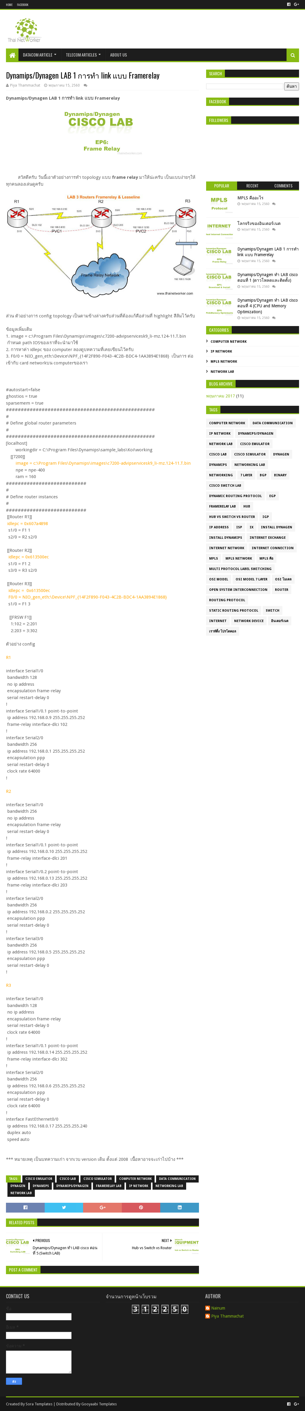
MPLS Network (224, 362)
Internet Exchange (268, 538)
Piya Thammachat (227, 1316)
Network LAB (21, 1193)
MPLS (213, 558)
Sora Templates (39, 1404)
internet (218, 621)
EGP (272, 496)
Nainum (218, 1308)
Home (9, 4)
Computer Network (135, 1178)
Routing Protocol (227, 600)
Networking (221, 475)
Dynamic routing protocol (235, 496)
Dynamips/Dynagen (72, 1186)
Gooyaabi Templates (99, 1404)
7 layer (246, 475)
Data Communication (177, 1178)
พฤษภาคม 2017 (220, 396)
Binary (280, 475)
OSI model (218, 579)
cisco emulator (38, 1178)
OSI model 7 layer (251, 579)
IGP (265, 517)
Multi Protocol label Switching (240, 569)
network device (249, 621)
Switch (272, 611)
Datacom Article (37, 54)
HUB (246, 506)
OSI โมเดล (283, 579)
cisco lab (68, 1178)
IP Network (138, 1186)
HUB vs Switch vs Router (232, 517)
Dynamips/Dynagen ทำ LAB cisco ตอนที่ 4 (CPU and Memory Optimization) (267, 306)
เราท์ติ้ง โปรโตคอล (222, 631)
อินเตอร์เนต (279, 621)
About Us (118, 54)
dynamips (41, 1186)
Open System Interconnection (238, 590)
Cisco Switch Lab (225, 486)
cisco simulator (97, 1178)
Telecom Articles (81, 54)
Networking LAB (169, 1186)
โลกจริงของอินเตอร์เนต (259, 223)
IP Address (219, 527)
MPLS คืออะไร (250, 197)
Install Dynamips (225, 538)
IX (251, 527)
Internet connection (273, 548)
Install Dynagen (276, 527)
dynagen (17, 1186)
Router (281, 590)
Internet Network (226, 548)
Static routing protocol (233, 611)
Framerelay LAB (109, 1186)
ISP (239, 527)
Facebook (22, 4)
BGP (263, 475)
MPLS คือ (266, 558)
